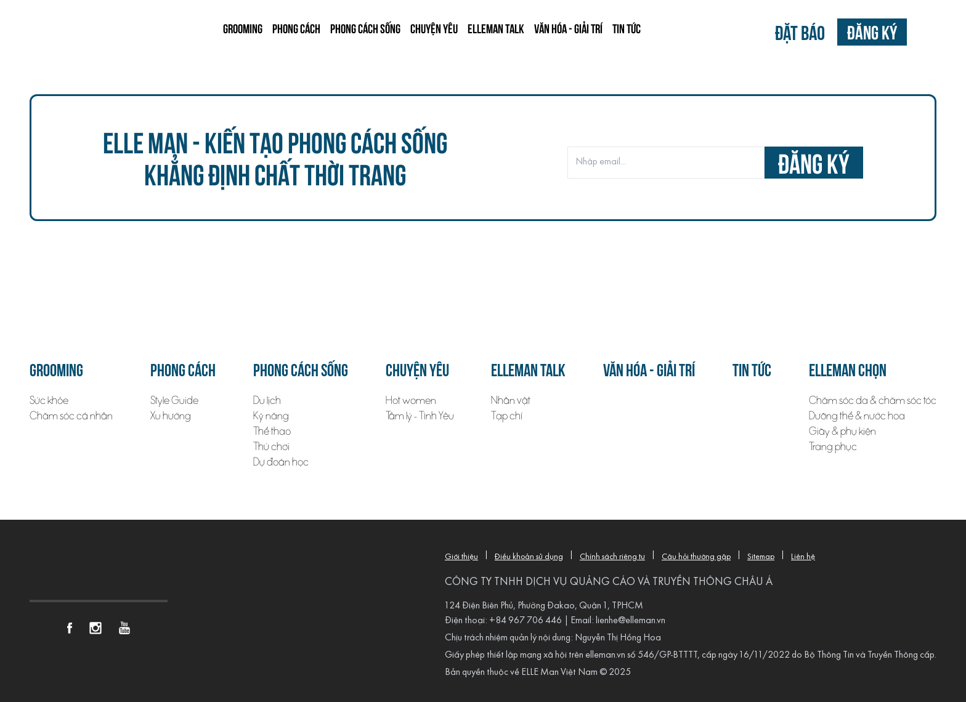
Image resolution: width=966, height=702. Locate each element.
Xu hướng (170, 416)
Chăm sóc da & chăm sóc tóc (872, 400)
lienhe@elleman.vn (630, 621)
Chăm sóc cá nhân (71, 416)
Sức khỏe (49, 400)
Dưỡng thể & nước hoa (857, 416)
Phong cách (296, 28)
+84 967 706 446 (525, 621)
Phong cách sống (365, 28)
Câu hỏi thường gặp (696, 557)
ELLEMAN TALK (496, 28)
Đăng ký (872, 31)
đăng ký (814, 162)
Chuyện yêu (434, 28)
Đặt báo (800, 32)
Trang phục (833, 447)
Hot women (411, 400)
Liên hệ (803, 557)
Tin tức (626, 28)
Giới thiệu (461, 557)
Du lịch (267, 400)
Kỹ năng (271, 416)
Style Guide (174, 400)
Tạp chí (506, 416)
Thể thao (272, 431)
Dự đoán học (281, 462)
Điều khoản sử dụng (529, 557)
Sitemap (760, 557)
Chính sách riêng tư (612, 557)
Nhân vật (510, 400)
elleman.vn (605, 655)
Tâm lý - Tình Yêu (420, 416)
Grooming (242, 28)
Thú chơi (271, 447)
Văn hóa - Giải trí (568, 28)
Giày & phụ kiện (842, 431)
